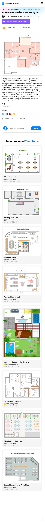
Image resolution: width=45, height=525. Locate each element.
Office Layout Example (12, 177)
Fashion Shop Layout (12, 297)
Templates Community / (11, 9)
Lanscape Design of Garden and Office (19, 362)
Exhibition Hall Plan (11, 257)
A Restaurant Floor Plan (13, 441)
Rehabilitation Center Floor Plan (16, 485)
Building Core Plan (11, 218)
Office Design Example (12, 401)
